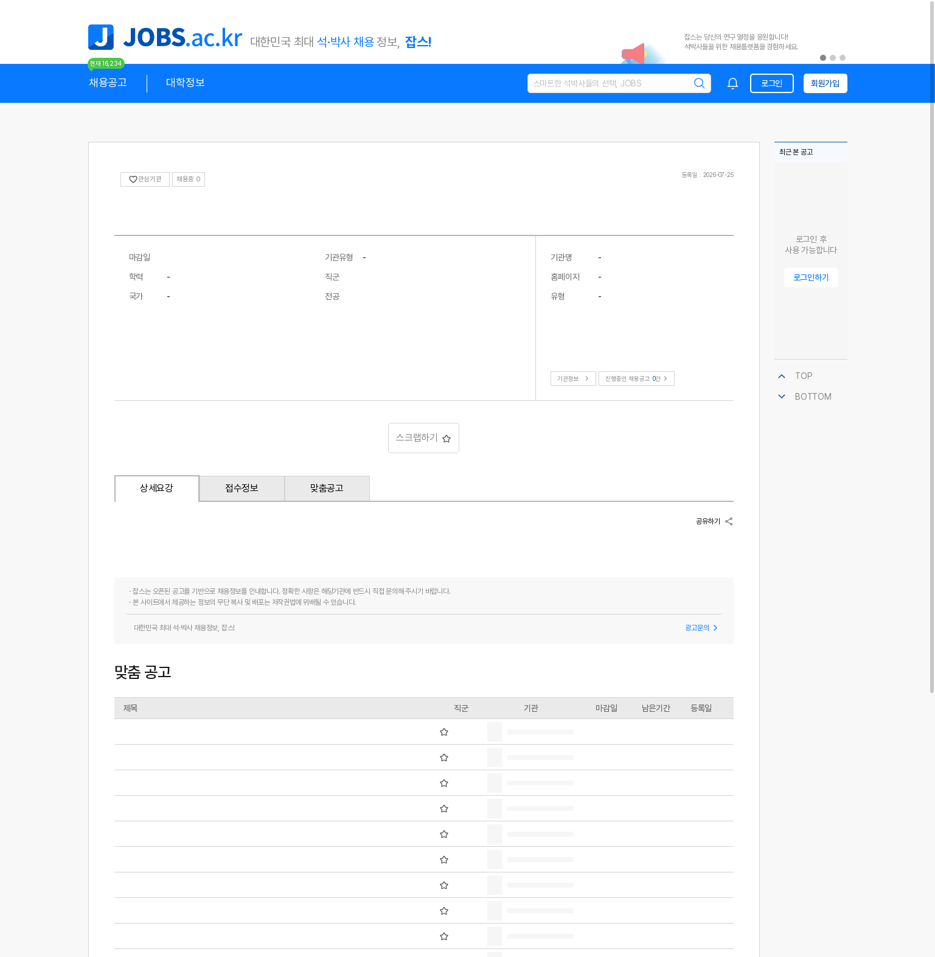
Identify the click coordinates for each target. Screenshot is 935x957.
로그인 (771, 83)
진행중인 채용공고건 (637, 378)
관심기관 (145, 179)
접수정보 (242, 488)
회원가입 (825, 83)
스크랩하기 (423, 438)
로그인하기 (811, 277)
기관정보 (574, 378)
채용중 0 (188, 179)
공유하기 (714, 521)
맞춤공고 (327, 488)
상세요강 (156, 488)
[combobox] (733, 83)
